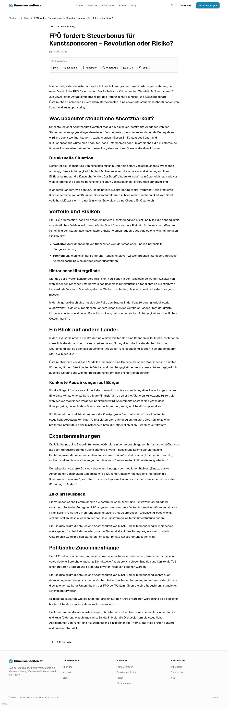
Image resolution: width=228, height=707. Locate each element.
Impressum (177, 666)
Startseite (14, 18)
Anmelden (185, 5)
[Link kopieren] (143, 67)
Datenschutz (178, 672)
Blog (133, 5)
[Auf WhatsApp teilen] (110, 67)
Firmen (79, 5)
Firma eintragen (208, 5)
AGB (173, 677)
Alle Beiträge (61, 642)
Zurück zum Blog (63, 26)
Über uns (68, 666)
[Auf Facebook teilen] (89, 67)
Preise (123, 5)
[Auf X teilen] (55, 67)
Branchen (93, 5)
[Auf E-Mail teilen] (128, 67)
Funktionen (108, 5)
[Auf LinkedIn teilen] (70, 67)
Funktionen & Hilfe (126, 672)
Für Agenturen (124, 683)
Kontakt (67, 672)
